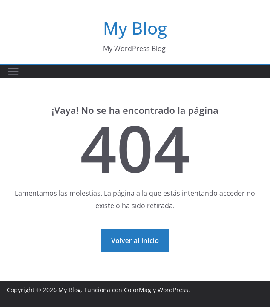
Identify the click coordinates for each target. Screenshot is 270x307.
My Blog (135, 28)
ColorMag (137, 290)
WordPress (173, 290)
